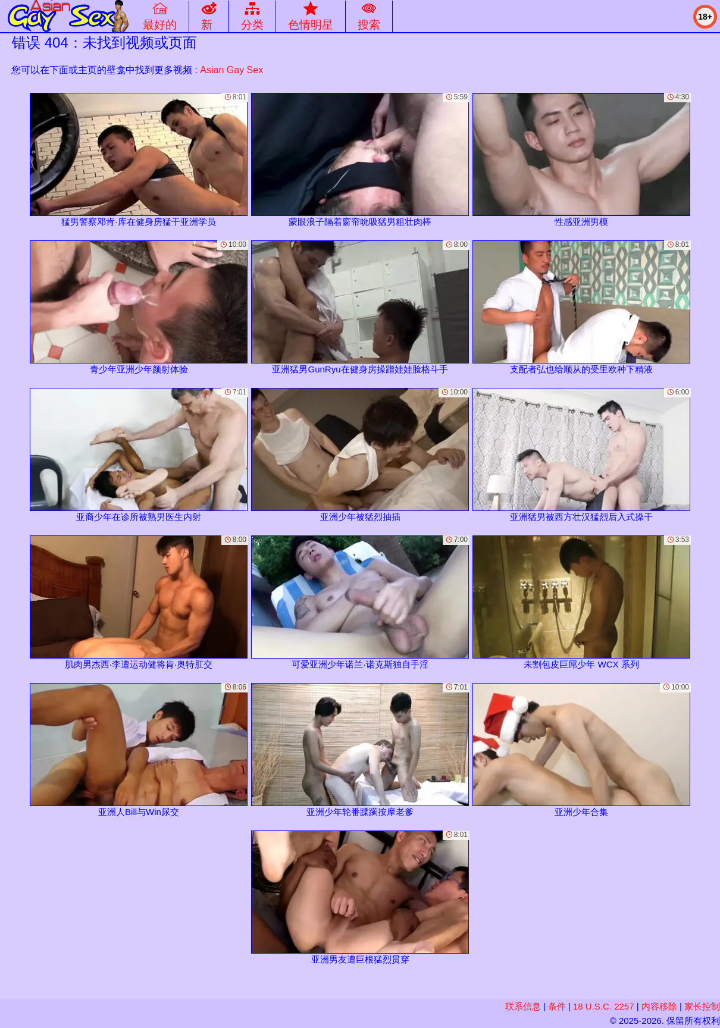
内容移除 (659, 1006)
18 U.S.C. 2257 (603, 1006)
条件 (557, 1006)
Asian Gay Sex (231, 70)
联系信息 (523, 1006)
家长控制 (702, 1006)
